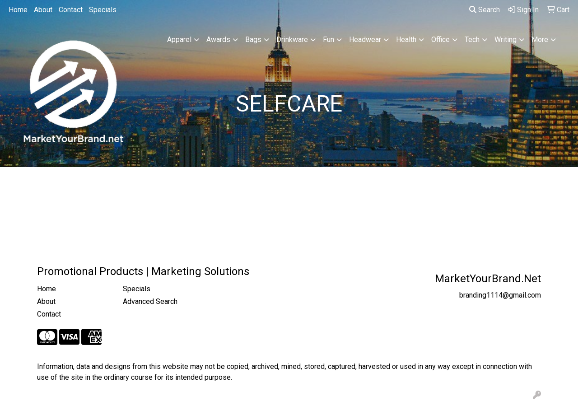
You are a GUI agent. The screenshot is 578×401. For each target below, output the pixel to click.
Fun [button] (328, 39)
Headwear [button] (365, 39)
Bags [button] (253, 39)
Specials (103, 9)
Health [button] (406, 39)
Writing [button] (505, 39)
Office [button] (440, 39)
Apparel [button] (179, 39)
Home (18, 9)
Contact (71, 9)
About (43, 9)
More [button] (539, 39)
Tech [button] (472, 39)
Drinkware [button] (292, 39)
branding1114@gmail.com (500, 295)
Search (484, 9)
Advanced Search (150, 301)
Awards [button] (218, 39)
